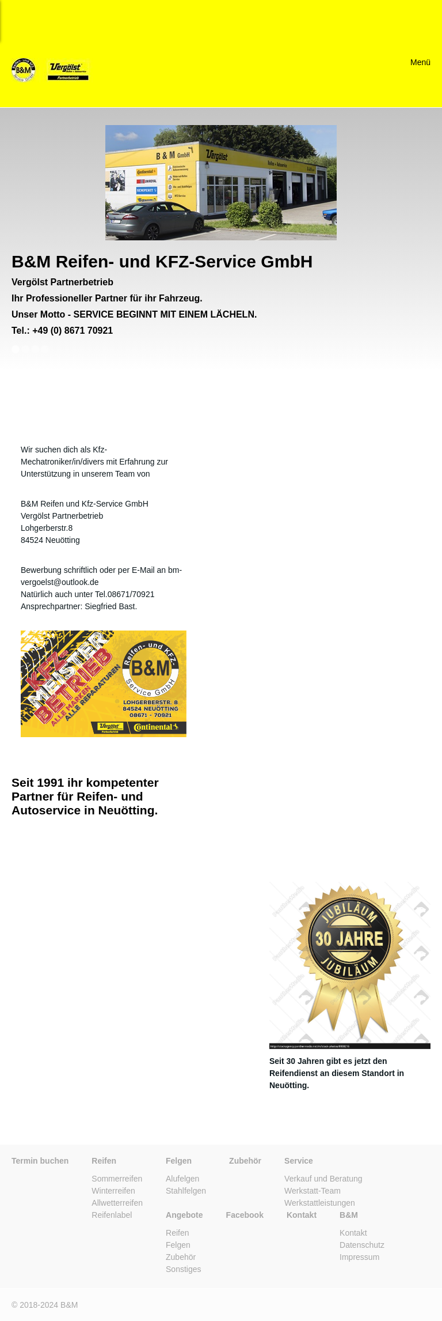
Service (298, 1160)
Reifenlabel (112, 1215)
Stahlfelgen (186, 1190)
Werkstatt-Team (312, 1190)
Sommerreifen (117, 1178)
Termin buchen (40, 1160)
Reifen (104, 1160)
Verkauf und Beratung (323, 1178)
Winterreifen (113, 1190)
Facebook (245, 1215)
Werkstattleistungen (319, 1202)
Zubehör (245, 1160)
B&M (349, 1215)
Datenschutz (362, 1245)
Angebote (184, 1215)
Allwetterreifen (117, 1202)
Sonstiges (183, 1269)
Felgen (179, 1160)
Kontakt (302, 1215)
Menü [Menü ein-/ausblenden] (420, 62)
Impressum (359, 1257)
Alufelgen (182, 1178)
